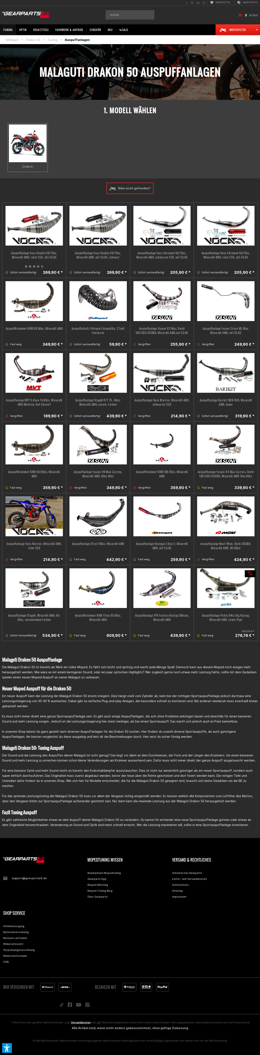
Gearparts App (96, 878)
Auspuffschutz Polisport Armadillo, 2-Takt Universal (98, 330)
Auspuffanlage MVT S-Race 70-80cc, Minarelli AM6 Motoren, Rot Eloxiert (34, 402)
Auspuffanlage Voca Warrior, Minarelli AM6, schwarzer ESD (161, 402)
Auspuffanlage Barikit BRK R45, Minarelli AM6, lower (226, 402)
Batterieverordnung (16, 932)
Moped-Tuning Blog (99, 890)
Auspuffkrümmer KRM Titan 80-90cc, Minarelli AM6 (98, 617)
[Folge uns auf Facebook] (70, 1006)
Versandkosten (81, 1022)
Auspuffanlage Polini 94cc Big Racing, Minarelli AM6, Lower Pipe (226, 617)
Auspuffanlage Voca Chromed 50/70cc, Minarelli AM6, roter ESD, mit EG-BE (226, 255)
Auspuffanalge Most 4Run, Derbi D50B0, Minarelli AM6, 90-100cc (226, 546)
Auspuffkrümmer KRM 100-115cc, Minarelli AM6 (162, 474)
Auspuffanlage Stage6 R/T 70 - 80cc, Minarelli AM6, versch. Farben (98, 402)
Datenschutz (180, 884)
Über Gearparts (97, 896)
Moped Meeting (97, 884)
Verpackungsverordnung (19, 950)
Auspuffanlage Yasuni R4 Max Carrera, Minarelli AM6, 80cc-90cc (98, 474)
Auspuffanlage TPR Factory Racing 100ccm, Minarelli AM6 (162, 617)
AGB (6, 961)
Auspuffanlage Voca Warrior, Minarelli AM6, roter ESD (34, 546)
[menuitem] (186, 3)
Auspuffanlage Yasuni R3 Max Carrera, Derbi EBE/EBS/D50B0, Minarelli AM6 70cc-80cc (226, 474)
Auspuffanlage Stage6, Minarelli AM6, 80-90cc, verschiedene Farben (34, 617)
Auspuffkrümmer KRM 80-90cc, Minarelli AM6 (34, 328)
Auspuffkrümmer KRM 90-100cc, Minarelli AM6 (34, 474)
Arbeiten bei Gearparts (187, 873)
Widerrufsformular (15, 955)
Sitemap (177, 890)
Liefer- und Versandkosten (189, 878)
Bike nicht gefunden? (130, 188)
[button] (7, 1048)
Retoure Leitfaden (15, 938)
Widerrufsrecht (13, 944)
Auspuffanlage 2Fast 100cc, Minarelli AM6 (98, 544)
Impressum (179, 896)
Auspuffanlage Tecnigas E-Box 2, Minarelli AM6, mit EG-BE (162, 546)
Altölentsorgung (13, 926)
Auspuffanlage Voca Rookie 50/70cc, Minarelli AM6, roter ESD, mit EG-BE (34, 255)
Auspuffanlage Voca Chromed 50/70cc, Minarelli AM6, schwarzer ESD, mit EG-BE (162, 255)
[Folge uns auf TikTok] (61, 1006)
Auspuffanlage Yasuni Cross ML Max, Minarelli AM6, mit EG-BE (226, 330)
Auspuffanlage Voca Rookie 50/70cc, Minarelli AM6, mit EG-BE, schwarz (98, 255)
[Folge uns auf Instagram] (87, 1006)
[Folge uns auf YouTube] (78, 1006)
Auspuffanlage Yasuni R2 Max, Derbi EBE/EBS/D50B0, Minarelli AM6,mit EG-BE (162, 330)
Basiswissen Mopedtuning (104, 873)
